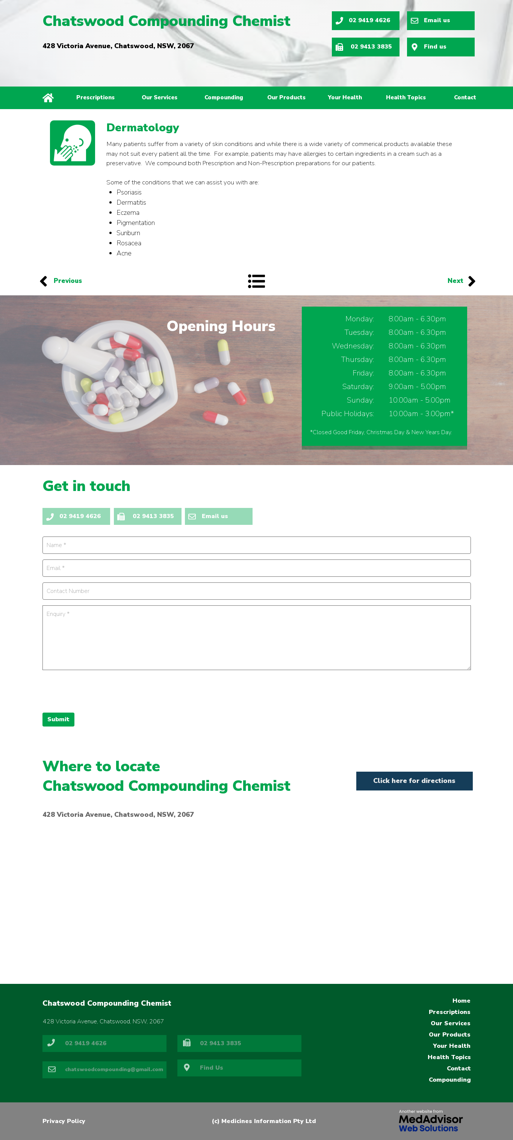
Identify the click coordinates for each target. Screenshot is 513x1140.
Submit (58, 719)
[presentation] (99, 690)
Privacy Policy (63, 1121)
